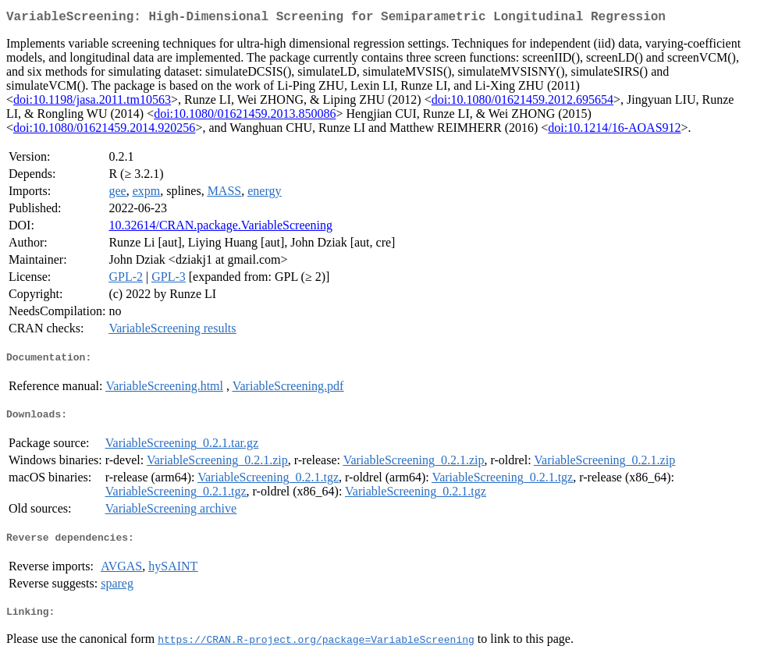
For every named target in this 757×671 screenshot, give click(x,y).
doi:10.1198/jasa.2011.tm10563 (92, 102)
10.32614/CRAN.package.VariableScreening (220, 228)
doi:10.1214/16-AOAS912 (614, 130)
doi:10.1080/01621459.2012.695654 (522, 102)
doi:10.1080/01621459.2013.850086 (245, 116)
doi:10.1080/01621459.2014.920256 (104, 130)
